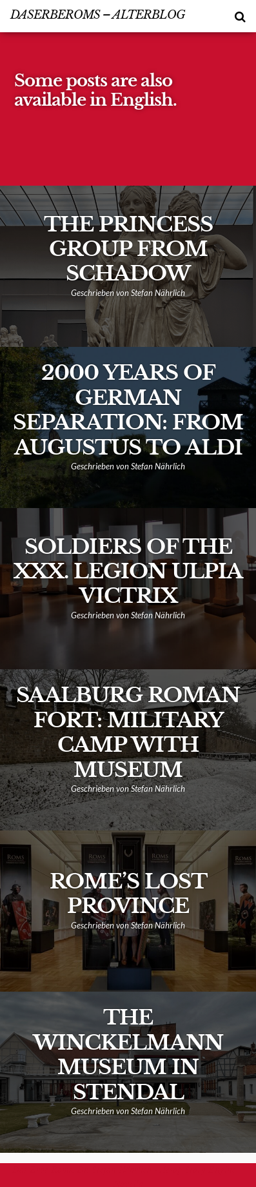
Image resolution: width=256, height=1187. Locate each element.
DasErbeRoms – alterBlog (97, 15)
